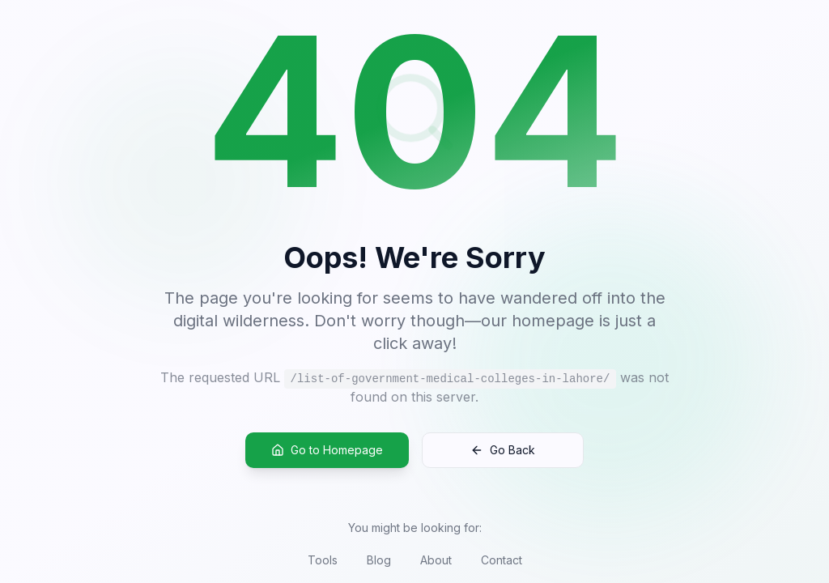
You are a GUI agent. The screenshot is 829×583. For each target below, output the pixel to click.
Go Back (502, 450)
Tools (323, 560)
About (436, 560)
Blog (379, 560)
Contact (501, 560)
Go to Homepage (327, 450)
